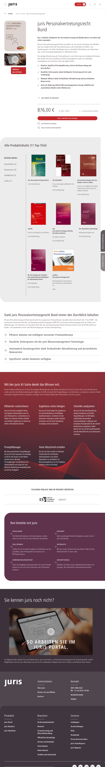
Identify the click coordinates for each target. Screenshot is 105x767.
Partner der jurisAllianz (46, 692)
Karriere (41, 696)
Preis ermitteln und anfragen (67, 118)
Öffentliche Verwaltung (46, 737)
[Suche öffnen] (90, 4)
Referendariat (43, 750)
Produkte (9, 715)
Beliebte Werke (10, 158)
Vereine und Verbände (46, 742)
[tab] (52, 334)
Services (75, 715)
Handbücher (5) (10, 175)
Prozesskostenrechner (79, 739)
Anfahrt (73, 699)
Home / (18, 14)
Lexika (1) (8, 181)
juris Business (9, 726)
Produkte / (23, 14)
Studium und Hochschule (47, 754)
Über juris (41, 688)
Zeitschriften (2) (10, 164)
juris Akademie (10, 731)
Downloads (75, 735)
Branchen (42, 715)
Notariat (41, 726)
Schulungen (75, 722)
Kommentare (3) (10, 170)
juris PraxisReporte (78, 743)
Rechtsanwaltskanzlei (46, 722)
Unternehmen (43, 746)
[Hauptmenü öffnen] (5, 4)
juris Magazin (76, 748)
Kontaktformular (77, 695)
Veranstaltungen (77, 726)
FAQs (72, 731)
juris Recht (8, 722)
